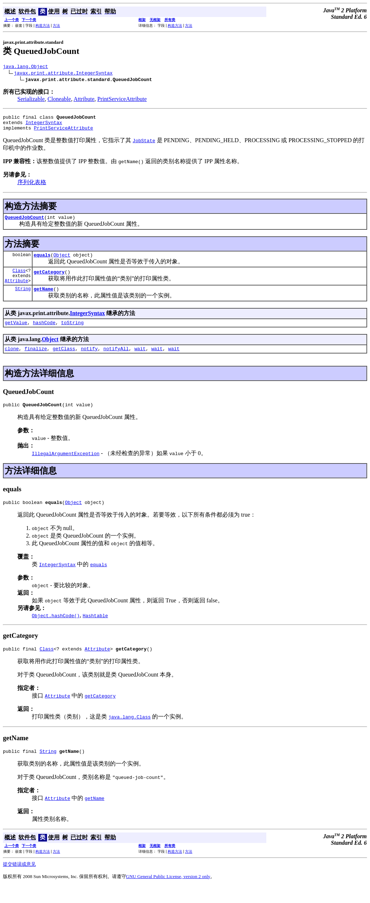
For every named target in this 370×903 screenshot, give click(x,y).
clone (12, 361)
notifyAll (116, 361)
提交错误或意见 (19, 881)
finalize (36, 361)
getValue (16, 334)
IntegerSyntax (43, 125)
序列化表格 (31, 186)
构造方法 (42, 25)
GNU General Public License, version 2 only (168, 893)
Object (61, 261)
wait (140, 361)
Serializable (31, 100)
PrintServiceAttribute (122, 100)
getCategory (49, 280)
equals (42, 261)
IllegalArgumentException (65, 467)
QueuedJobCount (24, 222)
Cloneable (59, 100)
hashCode (44, 334)
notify (89, 361)
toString (72, 334)
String (23, 299)
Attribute (84, 100)
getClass (64, 361)
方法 (56, 25)
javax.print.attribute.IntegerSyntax (63, 74)
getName (43, 299)
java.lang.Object (25, 67)
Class (19, 278)
